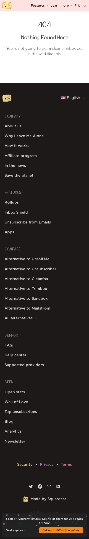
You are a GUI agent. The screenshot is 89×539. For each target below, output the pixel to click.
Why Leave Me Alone (24, 136)
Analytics (13, 431)
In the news (15, 166)
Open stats (15, 392)
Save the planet (19, 175)
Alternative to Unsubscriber (30, 269)
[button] (40, 5)
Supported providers (24, 365)
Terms (66, 464)
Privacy (47, 464)
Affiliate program (21, 156)
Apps (9, 232)
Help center (15, 355)
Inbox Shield (16, 212)
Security (25, 464)
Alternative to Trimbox (26, 289)
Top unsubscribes (21, 412)
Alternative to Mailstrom (27, 308)
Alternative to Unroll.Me (27, 259)
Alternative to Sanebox (26, 298)
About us (13, 126)
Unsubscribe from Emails (28, 222)
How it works (17, 146)
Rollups (12, 202)
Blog (9, 421)
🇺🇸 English (73, 98)
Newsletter (15, 441)
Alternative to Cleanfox (26, 279)
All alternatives (21, 318)
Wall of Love (16, 402)
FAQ (9, 345)
